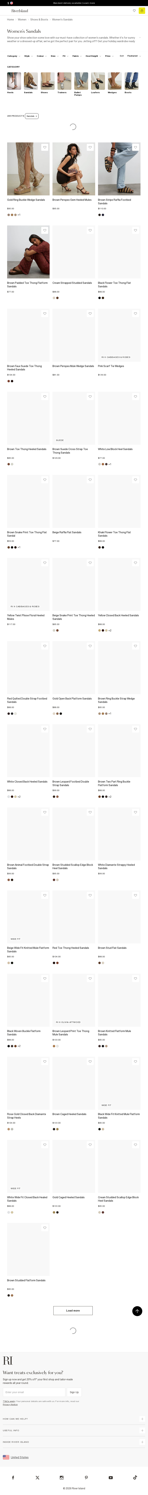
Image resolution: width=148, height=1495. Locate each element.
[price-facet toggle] (109, 56)
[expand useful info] (142, 1430)
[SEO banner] (74, 39)
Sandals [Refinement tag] (32, 116)
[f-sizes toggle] (54, 56)
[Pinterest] (86, 1477)
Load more (73, 1310)
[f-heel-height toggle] (93, 56)
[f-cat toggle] (14, 56)
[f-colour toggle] (41, 56)
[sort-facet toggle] (129, 56)
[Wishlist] (44, 147)
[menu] (6, 10)
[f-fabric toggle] (77, 56)
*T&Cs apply (9, 1401)
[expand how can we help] (142, 1419)
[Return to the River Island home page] (22, 10)
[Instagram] (61, 1477)
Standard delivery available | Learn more (74, 3)
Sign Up (74, 1392)
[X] (37, 1477)
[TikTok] (135, 1477)
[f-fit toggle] (65, 56)
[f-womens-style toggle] (29, 56)
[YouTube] (110, 1477)
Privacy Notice (10, 1404)
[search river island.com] (127, 10)
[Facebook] (13, 1477)
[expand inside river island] (142, 1442)
